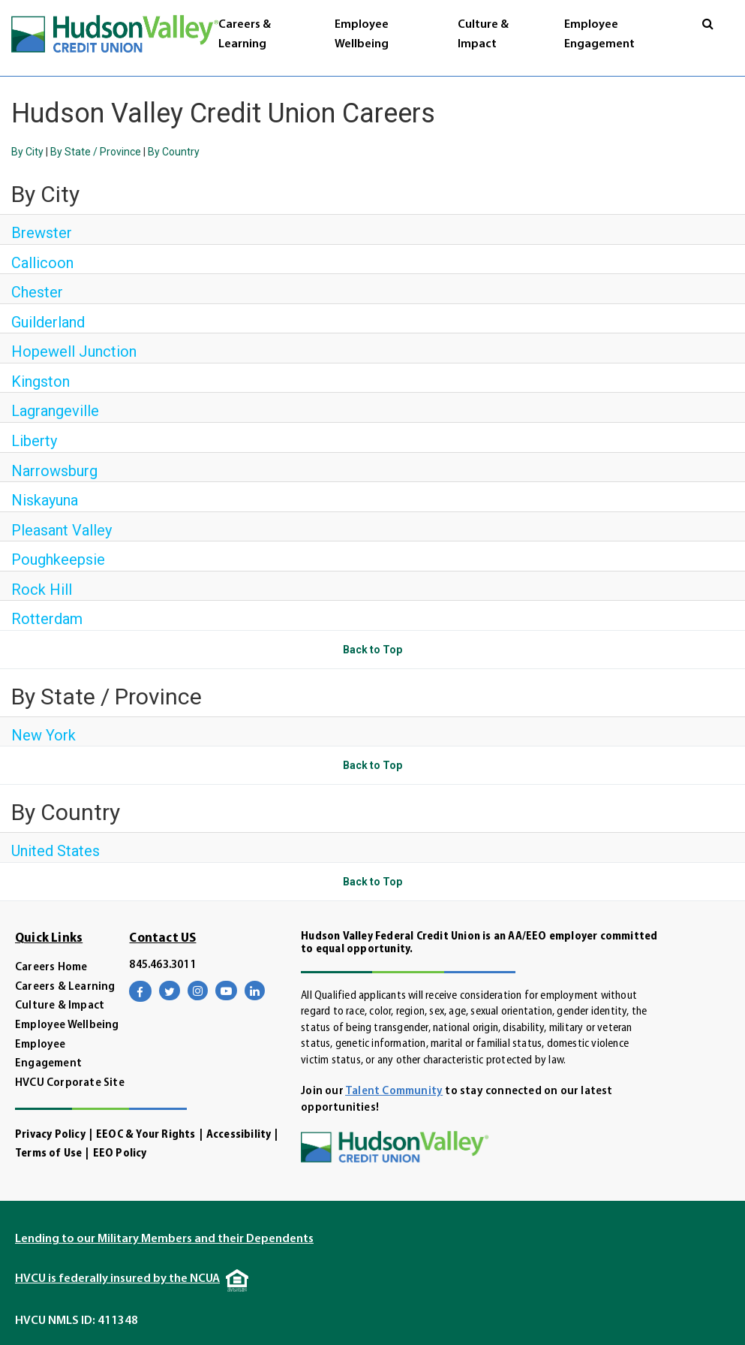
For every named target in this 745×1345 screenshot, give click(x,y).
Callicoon (42, 263)
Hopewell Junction (74, 351)
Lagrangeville (55, 411)
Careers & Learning (65, 987)
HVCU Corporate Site (70, 1083)
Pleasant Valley (61, 530)
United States (55, 851)
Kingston (40, 381)
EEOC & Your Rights (146, 1135)
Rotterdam (47, 619)
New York (43, 735)
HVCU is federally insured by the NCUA (117, 1279)
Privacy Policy (50, 1135)
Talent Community (394, 1091)
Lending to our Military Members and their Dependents (164, 1239)
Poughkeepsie (58, 559)
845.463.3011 (162, 965)
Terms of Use (48, 1154)
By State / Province (95, 152)
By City (27, 152)
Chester (37, 292)
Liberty (34, 441)
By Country (174, 152)
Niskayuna (44, 500)
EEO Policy (120, 1154)
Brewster (41, 233)
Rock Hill (41, 590)
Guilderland (48, 322)
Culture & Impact (59, 1006)
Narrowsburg (54, 471)
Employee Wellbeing (67, 1025)
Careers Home (51, 967)
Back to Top (372, 650)
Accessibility (239, 1135)
